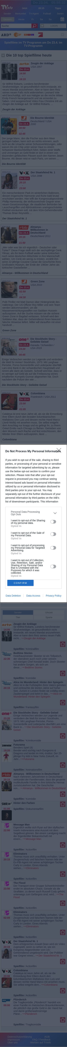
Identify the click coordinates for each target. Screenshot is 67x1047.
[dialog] (33, 523)
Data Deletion (13, 595)
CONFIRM (20, 582)
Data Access (33, 595)
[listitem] (33, 513)
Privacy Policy (53, 595)
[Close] (60, 451)
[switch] (53, 522)
